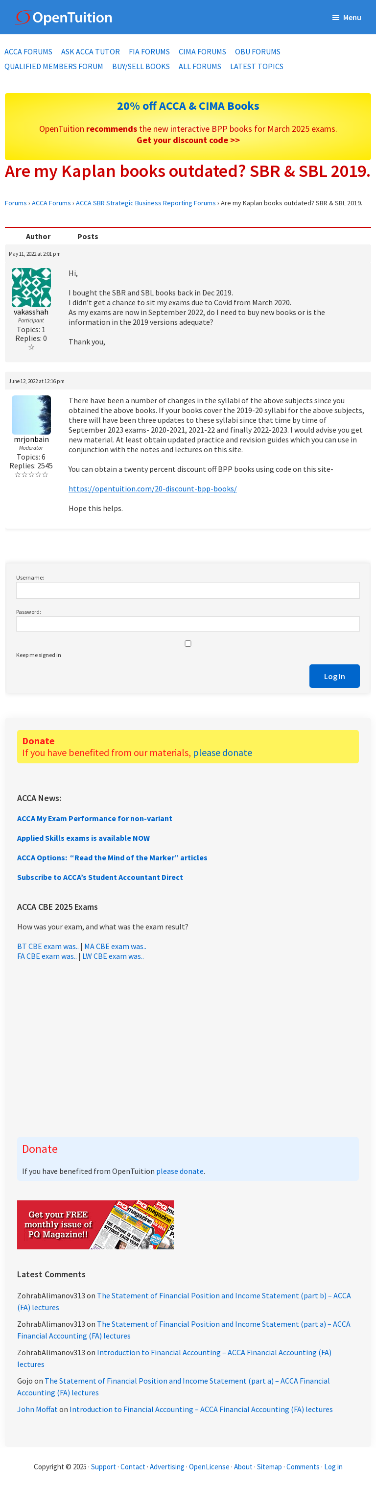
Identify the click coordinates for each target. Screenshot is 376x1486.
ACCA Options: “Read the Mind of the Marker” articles (112, 857)
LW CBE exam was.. (113, 956)
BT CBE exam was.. (48, 946)
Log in (333, 1466)
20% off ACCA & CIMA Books (188, 105)
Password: (28, 611)
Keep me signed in (38, 654)
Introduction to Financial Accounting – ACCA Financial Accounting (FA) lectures (201, 1409)
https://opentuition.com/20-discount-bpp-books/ (153, 488)
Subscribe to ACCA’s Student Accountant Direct (100, 877)
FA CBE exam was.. (47, 956)
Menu (352, 17)
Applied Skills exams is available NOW (83, 838)
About (243, 1466)
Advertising (167, 1466)
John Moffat (37, 1409)
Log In (334, 676)
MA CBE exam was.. (115, 946)
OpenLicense (210, 1466)
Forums (16, 202)
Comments (303, 1466)
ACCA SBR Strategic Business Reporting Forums (146, 202)
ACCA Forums (51, 202)
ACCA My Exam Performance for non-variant (94, 818)
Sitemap (269, 1466)
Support (103, 1466)
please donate (222, 752)
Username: (30, 577)
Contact (132, 1466)
